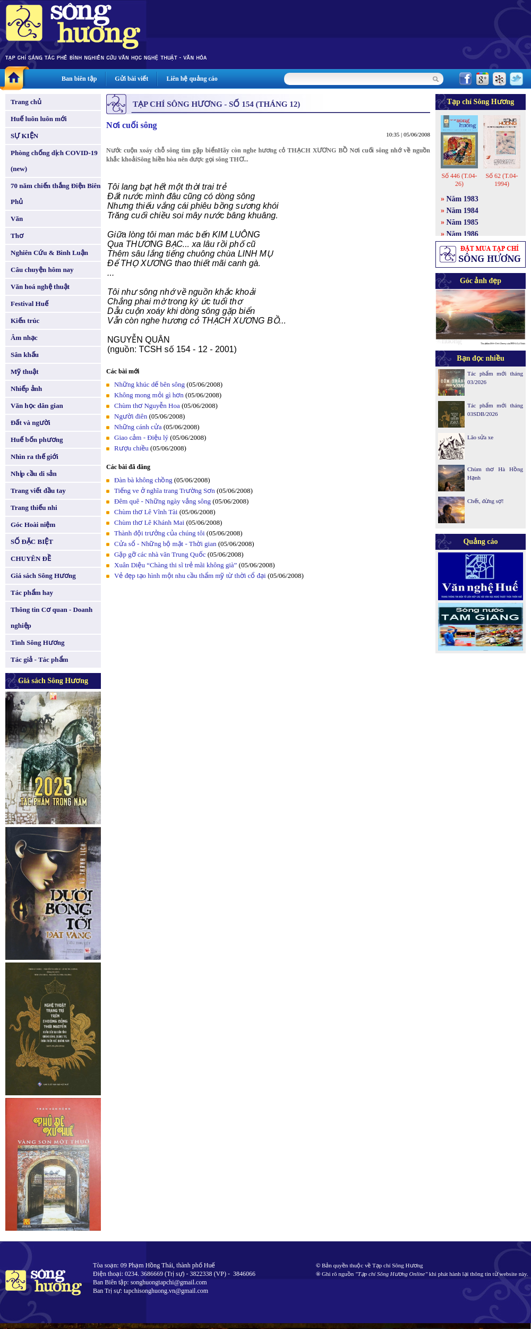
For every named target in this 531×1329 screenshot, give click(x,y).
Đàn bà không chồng (143, 480)
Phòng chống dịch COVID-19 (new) (54, 161)
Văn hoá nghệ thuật (40, 287)
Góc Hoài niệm (33, 525)
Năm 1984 (462, 211)
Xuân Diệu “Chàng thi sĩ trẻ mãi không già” (175, 565)
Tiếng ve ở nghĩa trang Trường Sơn (164, 491)
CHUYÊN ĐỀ (31, 559)
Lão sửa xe (480, 437)
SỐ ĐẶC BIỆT (32, 542)
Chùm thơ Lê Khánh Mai (149, 522)
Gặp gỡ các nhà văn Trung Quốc (159, 554)
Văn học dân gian (37, 406)
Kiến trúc (25, 321)
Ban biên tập (79, 78)
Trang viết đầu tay (38, 491)
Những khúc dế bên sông (149, 384)
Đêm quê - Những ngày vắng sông (162, 501)
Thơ (17, 236)
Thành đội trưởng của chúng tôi (159, 533)
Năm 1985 (462, 222)
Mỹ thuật (25, 372)
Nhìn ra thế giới (34, 457)
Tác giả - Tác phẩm (39, 659)
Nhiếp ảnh (26, 389)
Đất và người (30, 423)
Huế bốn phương (37, 440)
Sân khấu (25, 355)
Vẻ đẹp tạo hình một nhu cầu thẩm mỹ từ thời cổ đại (190, 576)
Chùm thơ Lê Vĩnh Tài (145, 512)
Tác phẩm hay (32, 593)
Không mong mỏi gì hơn (149, 395)
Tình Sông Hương (38, 642)
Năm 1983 (462, 199)
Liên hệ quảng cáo (191, 78)
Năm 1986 (462, 234)
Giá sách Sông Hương (43, 576)
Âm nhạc (24, 338)
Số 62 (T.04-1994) (501, 180)
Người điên (130, 416)
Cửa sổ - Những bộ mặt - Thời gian (165, 544)
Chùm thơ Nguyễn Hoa (147, 406)
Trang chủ (26, 102)
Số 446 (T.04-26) (459, 180)
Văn (17, 219)
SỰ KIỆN (24, 136)
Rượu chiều (131, 448)
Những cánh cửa (137, 427)
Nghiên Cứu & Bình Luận (49, 253)
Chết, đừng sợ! (485, 501)
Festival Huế (29, 304)
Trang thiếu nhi (34, 508)
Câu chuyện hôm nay (42, 270)
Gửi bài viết (131, 78)
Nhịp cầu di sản (34, 474)
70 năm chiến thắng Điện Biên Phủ (55, 194)
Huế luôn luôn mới (39, 119)
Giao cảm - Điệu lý (141, 437)
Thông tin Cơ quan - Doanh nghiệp (51, 617)
